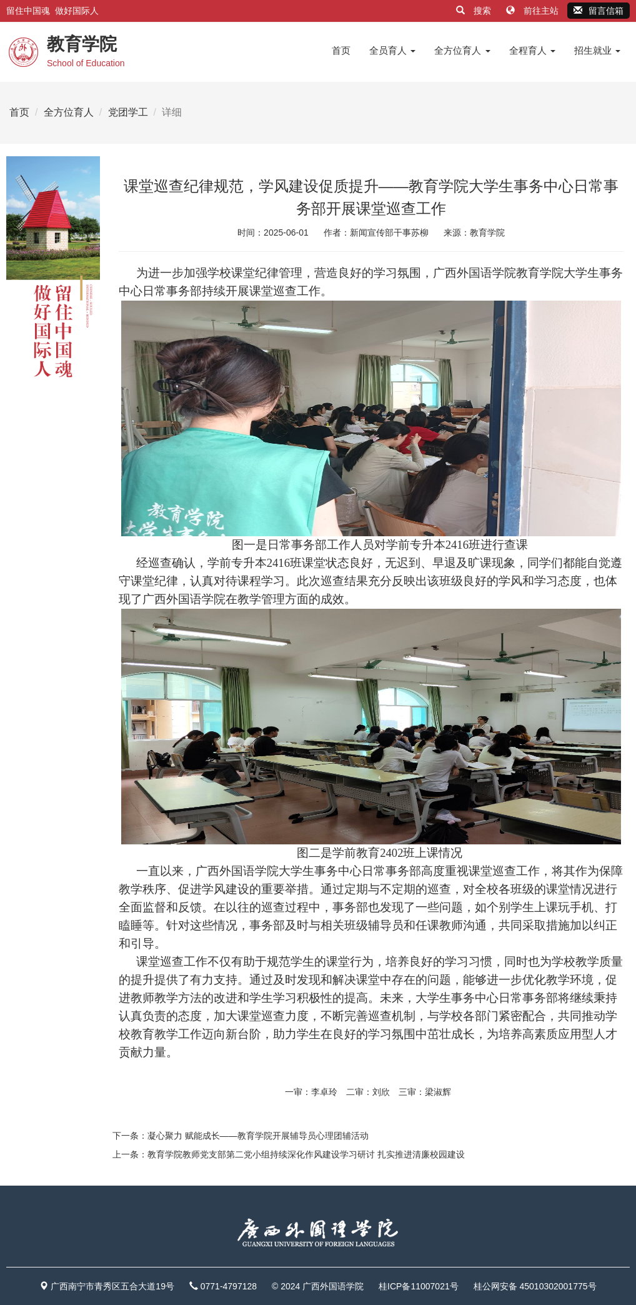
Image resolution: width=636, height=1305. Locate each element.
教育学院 (487, 233)
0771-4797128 (229, 1286)
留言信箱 (599, 11)
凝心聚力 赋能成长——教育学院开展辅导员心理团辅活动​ (258, 1136)
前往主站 (533, 11)
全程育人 (532, 50)
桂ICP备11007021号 (419, 1286)
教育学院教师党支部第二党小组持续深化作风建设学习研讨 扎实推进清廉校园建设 (306, 1154)
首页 (341, 50)
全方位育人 (462, 50)
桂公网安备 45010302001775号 (535, 1286)
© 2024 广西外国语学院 (318, 1286)
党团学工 (128, 112)
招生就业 (597, 50)
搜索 (475, 11)
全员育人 (392, 50)
